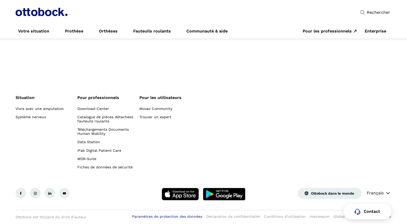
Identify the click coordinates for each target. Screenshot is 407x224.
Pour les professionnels (327, 31)
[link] (33, 31)
